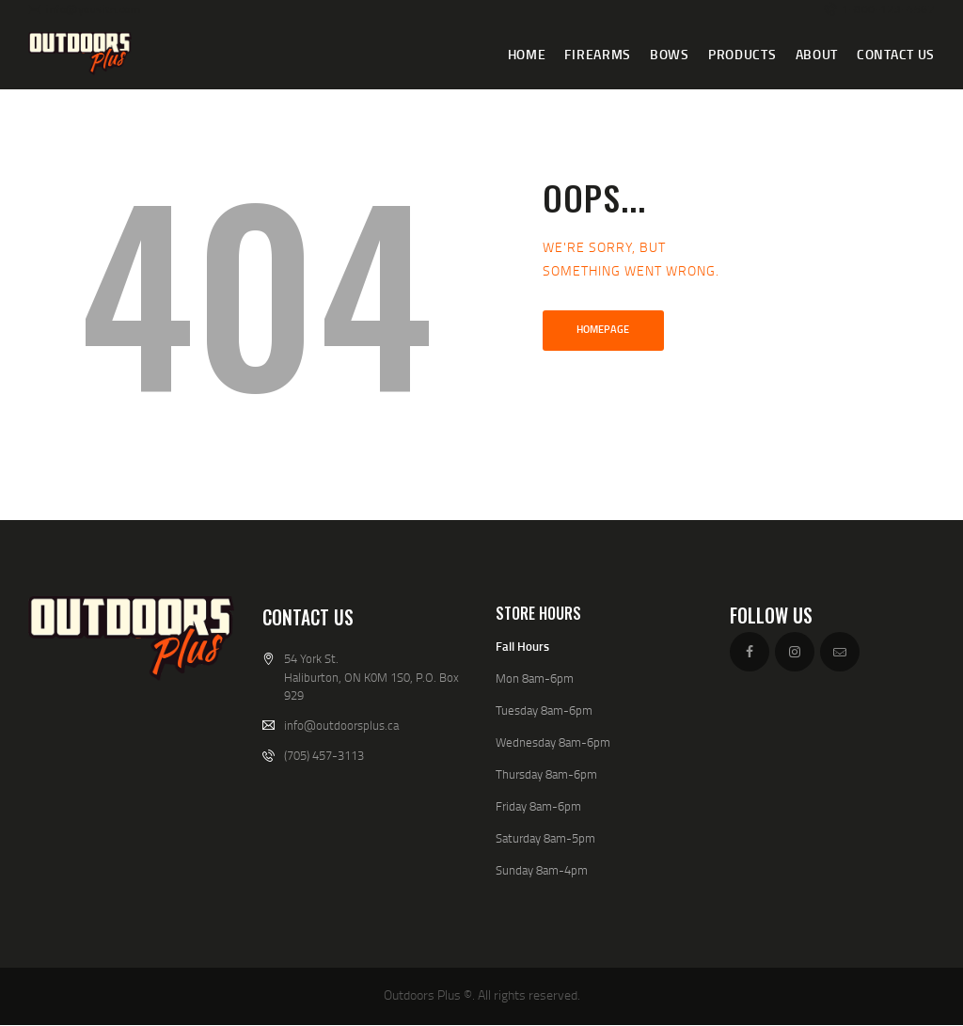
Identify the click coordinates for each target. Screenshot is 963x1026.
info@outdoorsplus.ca (341, 725)
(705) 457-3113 (324, 755)
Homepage (602, 329)
